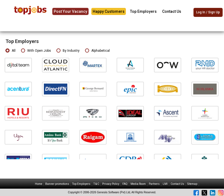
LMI (165, 183)
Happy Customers (109, 11)
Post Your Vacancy (70, 11)
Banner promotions (57, 183)
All (10, 50)
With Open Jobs (36, 50)
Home (38, 183)
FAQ (125, 183)
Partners (154, 183)
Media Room (138, 183)
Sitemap (192, 183)
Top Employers (143, 11)
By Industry (68, 50)
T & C (96, 183)
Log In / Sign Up (208, 12)
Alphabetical (97, 50)
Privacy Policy (110, 183)
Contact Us (171, 11)
